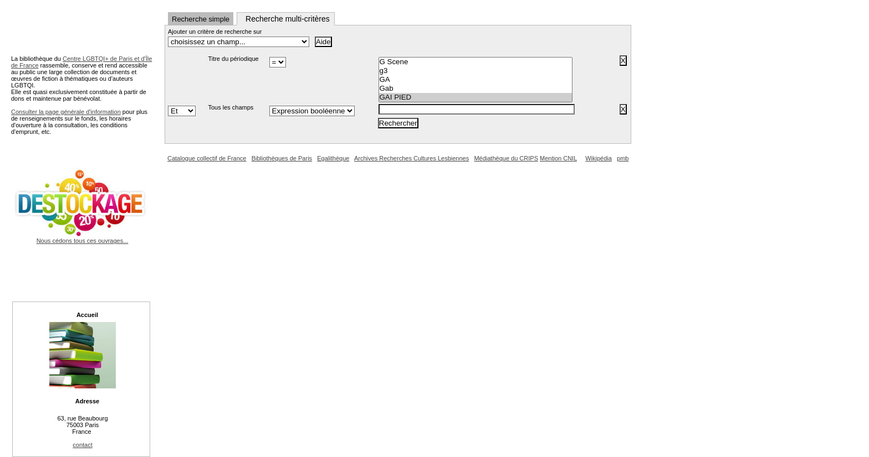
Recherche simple (200, 19)
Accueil (87, 314)
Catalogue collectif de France (206, 158)
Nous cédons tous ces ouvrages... (82, 237)
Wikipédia (598, 158)
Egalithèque (333, 158)
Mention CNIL (558, 158)
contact (82, 445)
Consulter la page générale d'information (66, 111)
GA (475, 79)
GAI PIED (475, 97)
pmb (622, 158)
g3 (475, 70)
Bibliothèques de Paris (282, 158)
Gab (475, 88)
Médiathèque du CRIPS (506, 158)
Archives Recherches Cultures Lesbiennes (411, 158)
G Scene (475, 62)
